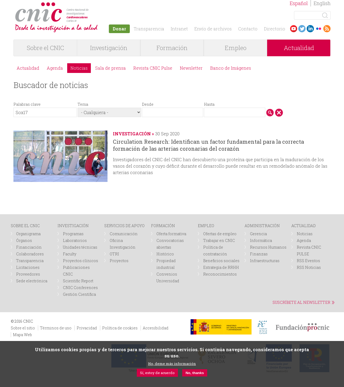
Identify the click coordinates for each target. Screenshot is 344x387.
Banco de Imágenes (230, 68)
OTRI (114, 253)
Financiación (29, 247)
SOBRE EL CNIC (25, 225)
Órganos (24, 240)
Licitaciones (28, 267)
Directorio (274, 28)
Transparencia (149, 28)
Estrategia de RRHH (221, 267)
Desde (147, 104)
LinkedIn (310, 28)
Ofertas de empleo (219, 233)
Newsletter (191, 68)
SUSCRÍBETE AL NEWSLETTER (301, 302)
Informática (261, 240)
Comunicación (124, 233)
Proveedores (28, 274)
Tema (83, 104)
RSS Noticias (309, 267)
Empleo (235, 48)
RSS (327, 28)
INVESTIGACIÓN (73, 225)
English (322, 3)
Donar (119, 28)
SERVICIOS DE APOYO (124, 225)
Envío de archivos (213, 28)
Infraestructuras (265, 260)
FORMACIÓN (163, 225)
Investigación (108, 48)
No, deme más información (172, 363)
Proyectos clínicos (80, 260)
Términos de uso (55, 327)
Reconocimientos (220, 274)
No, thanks (194, 373)
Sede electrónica (31, 280)
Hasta (209, 104)
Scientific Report (78, 280)
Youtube (293, 28)
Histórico (165, 253)
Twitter (302, 28)
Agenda (55, 68)
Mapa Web (22, 334)
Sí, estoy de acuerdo (157, 372)
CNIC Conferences (80, 287)
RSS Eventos (308, 260)
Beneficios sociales (221, 260)
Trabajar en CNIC (219, 240)
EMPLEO (206, 225)
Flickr (318, 28)
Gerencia (258, 233)
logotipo (90, 5)
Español (299, 3)
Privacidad (87, 327)
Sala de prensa (110, 68)
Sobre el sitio (23, 327)
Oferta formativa (171, 233)
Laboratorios (75, 240)
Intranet (179, 28)
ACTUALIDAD (303, 225)
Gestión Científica (79, 294)
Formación (172, 48)
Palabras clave (27, 104)
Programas (73, 233)
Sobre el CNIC (45, 48)
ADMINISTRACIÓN (262, 225)
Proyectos (119, 260)
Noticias (79, 68)
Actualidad (299, 48)
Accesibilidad (156, 327)
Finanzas (259, 253)
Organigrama (28, 233)
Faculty (69, 253)
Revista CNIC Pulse (152, 68)
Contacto (247, 28)
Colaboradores (30, 253)
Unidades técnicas (80, 247)
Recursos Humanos (268, 247)
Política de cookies (120, 327)
